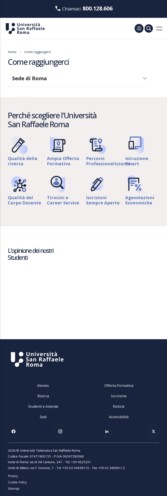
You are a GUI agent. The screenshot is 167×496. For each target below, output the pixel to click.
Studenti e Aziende (43, 406)
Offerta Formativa (118, 385)
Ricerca (43, 396)
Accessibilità (119, 416)
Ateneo (43, 385)
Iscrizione (119, 396)
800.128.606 (98, 8)
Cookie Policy (17, 482)
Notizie (119, 406)
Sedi (43, 416)
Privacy (13, 476)
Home (12, 52)
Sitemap (13, 488)
